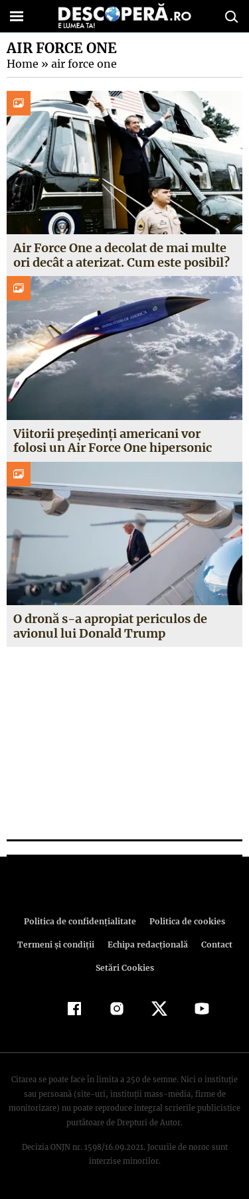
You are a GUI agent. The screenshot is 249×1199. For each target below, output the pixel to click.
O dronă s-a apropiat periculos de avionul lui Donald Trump (109, 626)
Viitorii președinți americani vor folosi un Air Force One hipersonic (112, 441)
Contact (214, 945)
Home (22, 63)
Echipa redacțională (147, 945)
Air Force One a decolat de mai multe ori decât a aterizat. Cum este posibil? (121, 255)
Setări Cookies (125, 968)
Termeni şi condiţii (57, 945)
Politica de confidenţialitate (82, 921)
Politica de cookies (185, 921)
